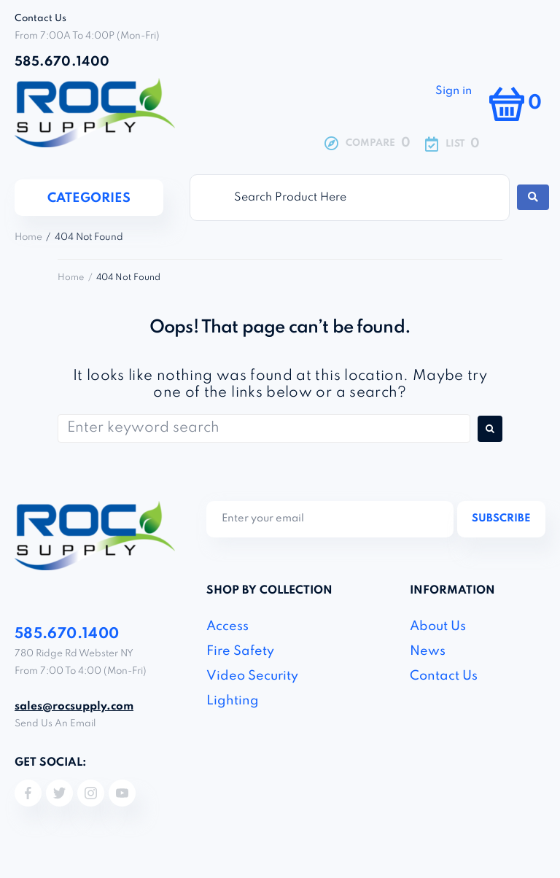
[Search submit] (533, 197)
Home (28, 237)
